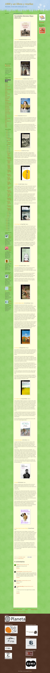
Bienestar (6, 83)
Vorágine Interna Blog (20, 586)
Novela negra (7, 110)
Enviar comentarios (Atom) (22, 611)
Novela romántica (7, 113)
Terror (6, 125)
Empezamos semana (8, 89)
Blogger (30, 671)
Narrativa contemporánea (7, 100)
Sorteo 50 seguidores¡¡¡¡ (10, 236)
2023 (7, 135)
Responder (18, 568)
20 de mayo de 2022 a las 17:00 (24, 564)
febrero (8, 215)
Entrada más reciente (17, 609)
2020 (7, 220)
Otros (6, 115)
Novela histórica (7, 109)
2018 (7, 223)
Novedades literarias (20, 558)
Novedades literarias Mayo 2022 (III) (9, 183)
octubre (8, 142)
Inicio (26, 609)
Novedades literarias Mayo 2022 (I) (9, 203)
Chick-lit (6, 85)
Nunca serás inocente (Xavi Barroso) (8, 154)
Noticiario (6, 102)
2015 (7, 228)
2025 (7, 132)
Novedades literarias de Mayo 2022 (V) (9, 171)
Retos (6, 122)
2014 (7, 230)
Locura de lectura (19, 571)
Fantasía (6, 92)
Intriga (6, 95)
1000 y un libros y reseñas (19, 3)
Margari (17, 564)
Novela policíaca (7, 112)
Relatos (6, 119)
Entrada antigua (34, 609)
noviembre (8, 140)
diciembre (8, 138)
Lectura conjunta (7, 96)
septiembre (8, 144)
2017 (7, 225)
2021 (7, 218)
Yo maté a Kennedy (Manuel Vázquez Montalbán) (9, 166)
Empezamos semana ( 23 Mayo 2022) (9, 175)
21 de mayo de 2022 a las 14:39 (26, 580)
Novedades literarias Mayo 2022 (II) (9, 195)
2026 (7, 130)
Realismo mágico (7, 118)
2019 (7, 222)
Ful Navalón (8, 65)
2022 (7, 137)
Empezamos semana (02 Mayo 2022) (9, 209)
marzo (8, 213)
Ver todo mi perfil (7, 66)
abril (8, 212)
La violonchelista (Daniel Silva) (9, 187)
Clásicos (6, 88)
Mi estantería (7, 98)
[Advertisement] (7, 36)
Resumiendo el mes (8, 121)
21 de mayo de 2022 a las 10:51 (27, 571)
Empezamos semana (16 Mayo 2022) (9, 191)
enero (8, 216)
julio (8, 148)
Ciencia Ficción (7, 86)
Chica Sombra (18, 580)
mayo (8, 151)
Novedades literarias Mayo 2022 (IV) (9, 179)
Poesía (6, 116)
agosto (8, 146)
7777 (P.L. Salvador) (10, 261)
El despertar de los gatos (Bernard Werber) (9, 162)
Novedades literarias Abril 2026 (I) (10, 249)
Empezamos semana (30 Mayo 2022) (9, 158)
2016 (7, 226)
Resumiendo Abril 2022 (9, 206)
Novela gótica (7, 106)
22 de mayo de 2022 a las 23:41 (28, 586)
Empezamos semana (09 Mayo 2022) (9, 199)
